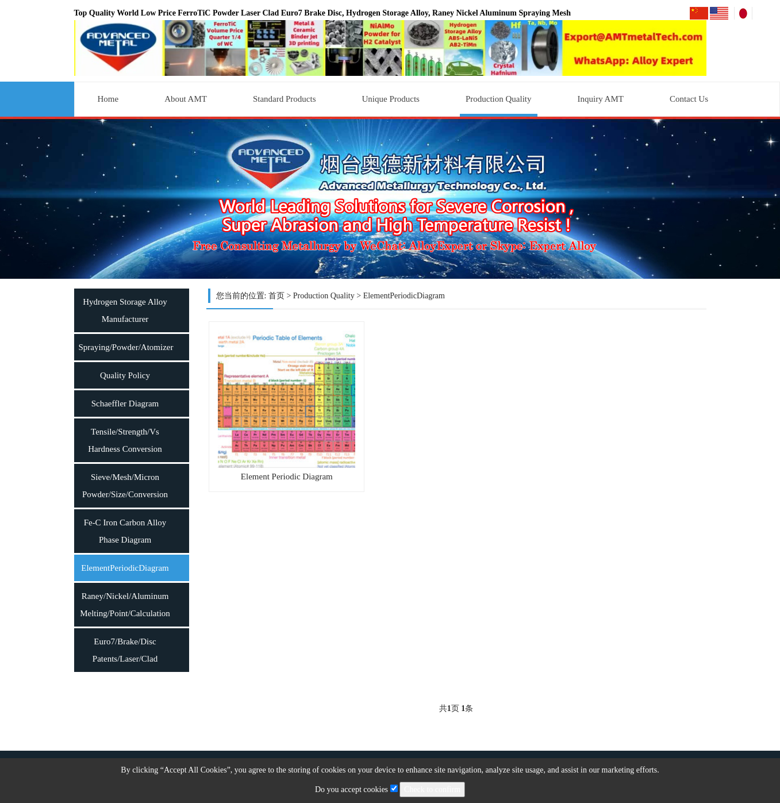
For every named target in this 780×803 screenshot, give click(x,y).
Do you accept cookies (357, 789)
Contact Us (689, 98)
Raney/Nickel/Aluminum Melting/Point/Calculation (125, 604)
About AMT (185, 98)
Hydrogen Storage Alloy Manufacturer (125, 310)
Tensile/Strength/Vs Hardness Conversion (125, 440)
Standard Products (284, 98)
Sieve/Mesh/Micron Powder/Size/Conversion (125, 485)
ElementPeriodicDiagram (124, 568)
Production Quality (499, 98)
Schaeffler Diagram (125, 403)
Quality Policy (125, 375)
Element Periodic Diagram (287, 476)
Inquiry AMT (601, 98)
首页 (276, 295)
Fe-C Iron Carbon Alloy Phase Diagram (125, 531)
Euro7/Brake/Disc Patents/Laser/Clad (125, 650)
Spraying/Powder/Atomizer (126, 347)
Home (108, 98)
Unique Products (391, 98)
